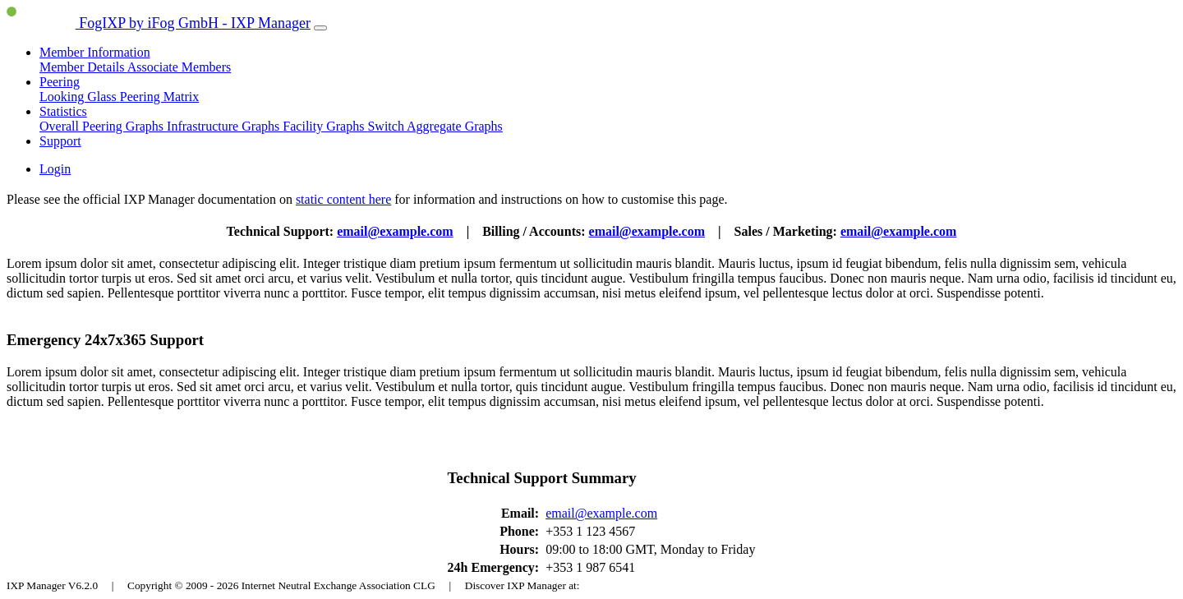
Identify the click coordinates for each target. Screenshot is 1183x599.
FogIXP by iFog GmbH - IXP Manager (159, 23)
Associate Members (179, 67)
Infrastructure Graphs (225, 126)
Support (60, 141)
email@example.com (395, 231)
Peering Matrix (159, 97)
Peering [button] (59, 82)
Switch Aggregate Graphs (434, 126)
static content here (343, 199)
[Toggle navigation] (320, 27)
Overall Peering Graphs (103, 126)
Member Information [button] (94, 52)
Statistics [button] (63, 111)
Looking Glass (79, 97)
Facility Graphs (325, 126)
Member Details (83, 67)
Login (55, 169)
